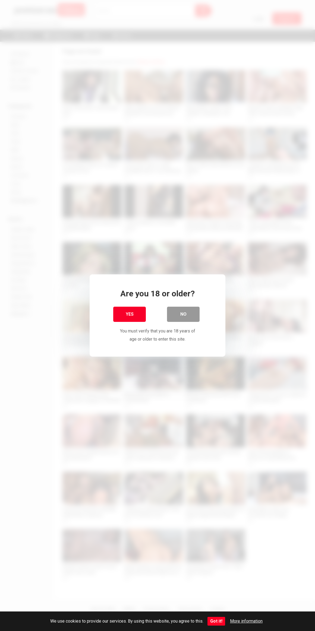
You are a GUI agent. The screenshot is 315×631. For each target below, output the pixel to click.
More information (246, 621)
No (183, 314)
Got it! (216, 621)
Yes (130, 314)
